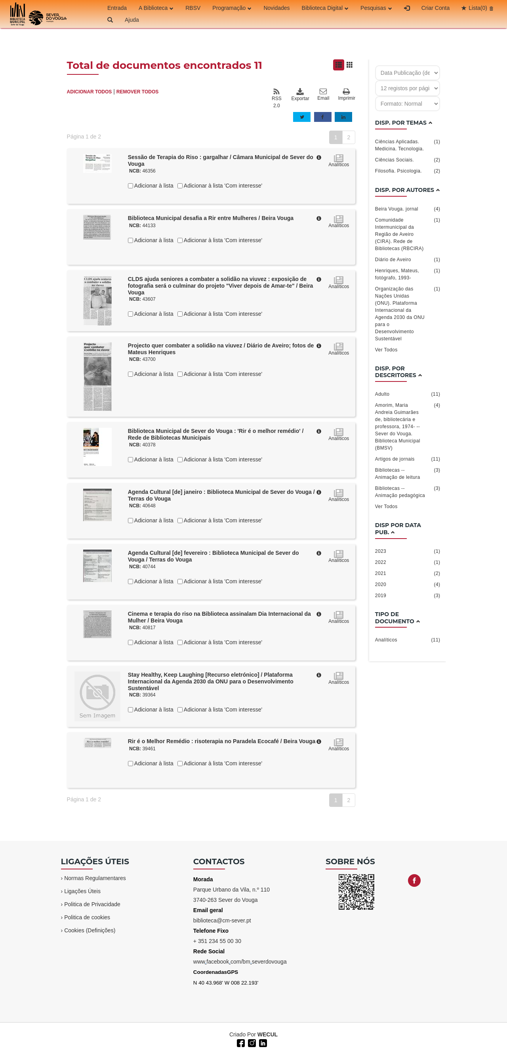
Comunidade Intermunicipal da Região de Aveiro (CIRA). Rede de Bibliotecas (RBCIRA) (407, 233)
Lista (478, 8)
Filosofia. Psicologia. (407, 171)
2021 (407, 573)
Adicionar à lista (153, 185)
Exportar (300, 94)
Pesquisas (376, 8)
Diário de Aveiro (407, 259)
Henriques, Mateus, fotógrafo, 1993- (407, 274)
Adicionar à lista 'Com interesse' (222, 185)
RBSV (192, 8)
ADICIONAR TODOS (89, 92)
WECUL (267, 1034)
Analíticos (407, 639)
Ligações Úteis (82, 891)
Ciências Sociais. (407, 159)
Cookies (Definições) (89, 930)
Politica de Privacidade (92, 904)
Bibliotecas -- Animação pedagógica (407, 491)
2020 (407, 584)
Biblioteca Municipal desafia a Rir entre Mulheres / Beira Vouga (211, 218)
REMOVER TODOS (137, 92)
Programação (232, 8)
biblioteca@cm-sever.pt (222, 920)
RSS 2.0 (277, 98)
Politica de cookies (87, 917)
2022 (407, 562)
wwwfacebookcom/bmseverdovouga (240, 961)
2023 (407, 551)
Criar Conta (435, 8)
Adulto (407, 394)
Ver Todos (386, 350)
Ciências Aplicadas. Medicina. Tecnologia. (407, 145)
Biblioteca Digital (325, 8)
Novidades (276, 8)
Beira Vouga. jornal (407, 209)
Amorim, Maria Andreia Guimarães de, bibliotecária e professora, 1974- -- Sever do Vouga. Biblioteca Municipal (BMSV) (407, 426)
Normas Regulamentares (95, 878)
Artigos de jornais (407, 459)
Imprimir (346, 94)
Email (323, 94)
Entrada (117, 8)
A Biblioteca (156, 8)
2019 (407, 595)
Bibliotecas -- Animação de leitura (407, 473)
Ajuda (132, 20)
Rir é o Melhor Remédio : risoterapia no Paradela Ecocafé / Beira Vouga (222, 741)
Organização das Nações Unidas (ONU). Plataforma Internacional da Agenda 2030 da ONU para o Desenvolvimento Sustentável (407, 313)
